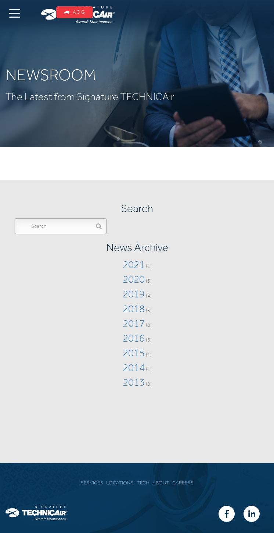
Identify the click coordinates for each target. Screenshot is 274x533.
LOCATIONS (120, 483)
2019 (134, 294)
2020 (134, 279)
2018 (134, 309)
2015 (134, 353)
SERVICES (92, 483)
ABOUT (160, 483)
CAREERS (183, 483)
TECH (143, 483)
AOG (74, 12)
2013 (134, 382)
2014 (134, 367)
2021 (134, 264)
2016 (134, 338)
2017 (134, 323)
